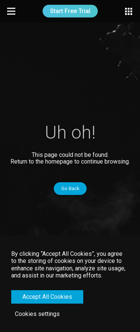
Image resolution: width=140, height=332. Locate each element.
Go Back (70, 188)
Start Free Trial (70, 11)
